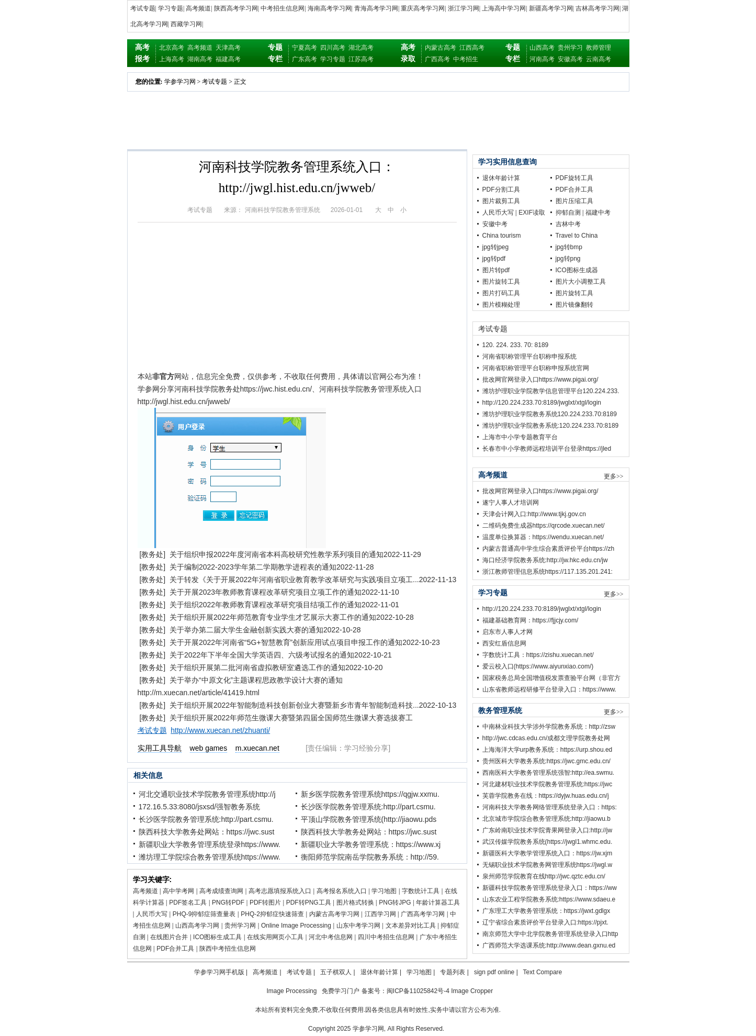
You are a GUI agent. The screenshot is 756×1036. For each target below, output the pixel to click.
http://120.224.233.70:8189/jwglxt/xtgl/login (542, 402)
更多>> (614, 476)
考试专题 (142, 8)
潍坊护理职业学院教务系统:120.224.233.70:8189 (550, 425)
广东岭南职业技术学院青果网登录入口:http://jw (547, 830)
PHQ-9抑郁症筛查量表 (204, 914)
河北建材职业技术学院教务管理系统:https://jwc (547, 784)
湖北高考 (361, 47)
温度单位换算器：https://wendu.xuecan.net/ (543, 537)
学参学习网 (180, 81)
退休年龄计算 (501, 178)
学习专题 (170, 8)
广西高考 (437, 59)
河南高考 (542, 59)
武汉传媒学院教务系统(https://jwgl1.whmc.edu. (547, 841)
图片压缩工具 (574, 201)
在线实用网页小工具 (275, 937)
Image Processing (291, 991)
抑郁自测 (568, 212)
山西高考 (542, 47)
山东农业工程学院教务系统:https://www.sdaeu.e (549, 899)
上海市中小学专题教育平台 (520, 437)
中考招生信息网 (282, 8)
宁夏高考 (304, 47)
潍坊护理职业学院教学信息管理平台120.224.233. (550, 391)
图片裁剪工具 (501, 201)
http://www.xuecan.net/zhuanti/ (220, 730)
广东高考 (304, 59)
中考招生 (465, 59)
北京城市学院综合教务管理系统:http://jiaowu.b (546, 818)
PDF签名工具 (188, 902)
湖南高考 (199, 59)
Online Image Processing (296, 925)
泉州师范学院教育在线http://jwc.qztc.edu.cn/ (543, 876)
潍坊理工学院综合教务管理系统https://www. (209, 857)
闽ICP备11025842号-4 (418, 991)
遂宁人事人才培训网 (510, 502)
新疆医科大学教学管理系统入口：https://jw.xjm (547, 853)
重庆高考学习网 (423, 8)
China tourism (501, 235)
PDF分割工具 (501, 189)
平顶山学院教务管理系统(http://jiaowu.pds (369, 819)
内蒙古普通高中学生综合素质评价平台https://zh (548, 548)
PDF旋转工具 (574, 178)
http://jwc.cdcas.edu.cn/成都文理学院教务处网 (546, 738)
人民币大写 (151, 914)
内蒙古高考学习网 (334, 914)
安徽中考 (494, 224)
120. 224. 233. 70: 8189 (515, 345)
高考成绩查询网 (221, 891)
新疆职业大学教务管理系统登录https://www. (209, 844)
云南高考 (598, 59)
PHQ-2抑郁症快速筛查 (272, 914)
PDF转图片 (265, 902)
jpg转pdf (494, 258)
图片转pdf (496, 270)
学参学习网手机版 (219, 972)
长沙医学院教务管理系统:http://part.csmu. (368, 807)
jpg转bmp (569, 247)
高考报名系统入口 (342, 891)
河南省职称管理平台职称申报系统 (529, 356)
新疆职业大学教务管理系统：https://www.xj (371, 844)
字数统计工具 (420, 891)
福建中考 (598, 212)
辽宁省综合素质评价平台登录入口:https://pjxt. (545, 922)
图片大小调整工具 (581, 281)
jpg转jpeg (495, 247)
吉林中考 (568, 224)
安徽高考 (570, 59)
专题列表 (452, 972)
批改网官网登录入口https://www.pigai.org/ (540, 379)
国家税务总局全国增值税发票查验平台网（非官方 (551, 678)
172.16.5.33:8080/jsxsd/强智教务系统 (200, 807)
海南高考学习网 (330, 8)
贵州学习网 (240, 925)
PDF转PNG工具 (308, 902)
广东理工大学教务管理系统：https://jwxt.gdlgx (546, 911)
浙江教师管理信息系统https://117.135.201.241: (547, 571)
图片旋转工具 (501, 281)
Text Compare (542, 972)
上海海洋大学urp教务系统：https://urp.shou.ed (547, 749)
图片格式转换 (355, 902)
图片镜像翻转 (574, 304)
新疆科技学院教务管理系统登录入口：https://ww (549, 888)
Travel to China (577, 235)
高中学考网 (178, 891)
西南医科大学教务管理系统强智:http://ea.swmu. (548, 772)
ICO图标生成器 (577, 270)
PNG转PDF (228, 902)
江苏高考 (361, 59)
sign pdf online (494, 972)
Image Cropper (472, 991)
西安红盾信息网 (504, 643)
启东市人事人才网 (507, 632)
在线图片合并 (169, 937)
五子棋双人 (336, 972)
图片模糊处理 (501, 304)
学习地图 (384, 891)
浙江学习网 (463, 8)
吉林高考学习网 (597, 8)
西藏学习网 (186, 24)
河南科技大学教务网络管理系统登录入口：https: (549, 807)
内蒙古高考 (440, 47)
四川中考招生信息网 (386, 937)
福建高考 (228, 59)
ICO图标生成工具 (217, 937)
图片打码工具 (501, 293)
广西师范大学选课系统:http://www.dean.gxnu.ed (549, 945)
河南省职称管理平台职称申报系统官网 (535, 368)
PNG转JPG (395, 902)
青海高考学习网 (376, 8)
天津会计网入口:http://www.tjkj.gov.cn (534, 514)
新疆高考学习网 (551, 8)
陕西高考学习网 (236, 8)
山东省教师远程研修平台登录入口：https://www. (549, 689)
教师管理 (598, 47)
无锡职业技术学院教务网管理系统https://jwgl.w (547, 864)
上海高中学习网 (504, 8)
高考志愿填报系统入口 (280, 891)
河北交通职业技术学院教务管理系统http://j (207, 794)
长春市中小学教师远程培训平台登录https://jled (547, 448)
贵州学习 (570, 47)
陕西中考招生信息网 (227, 948)
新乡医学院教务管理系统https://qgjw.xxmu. (370, 794)
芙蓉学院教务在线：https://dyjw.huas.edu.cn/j (545, 795)
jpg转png (568, 258)
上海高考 (171, 59)
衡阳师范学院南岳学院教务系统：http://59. (370, 857)
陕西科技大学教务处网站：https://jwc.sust (207, 832)
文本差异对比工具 (411, 925)
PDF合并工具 (175, 948)
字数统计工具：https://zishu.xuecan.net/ (538, 655)
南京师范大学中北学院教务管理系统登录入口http (550, 934)
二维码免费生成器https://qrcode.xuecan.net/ (543, 525)
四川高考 (332, 47)
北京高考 (171, 47)
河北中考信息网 (331, 937)
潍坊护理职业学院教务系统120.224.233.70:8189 (549, 414)
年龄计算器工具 (438, 902)
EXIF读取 (531, 212)
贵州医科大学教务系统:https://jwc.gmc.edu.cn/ (546, 761)
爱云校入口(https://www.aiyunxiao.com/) (538, 666)
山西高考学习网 (197, 925)
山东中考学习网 (358, 925)
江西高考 (471, 47)
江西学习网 (380, 914)
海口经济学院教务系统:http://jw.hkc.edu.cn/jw (545, 560)
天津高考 (228, 47)
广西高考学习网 (423, 914)
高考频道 (198, 8)
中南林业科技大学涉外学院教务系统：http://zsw (549, 726)
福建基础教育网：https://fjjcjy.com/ (530, 620)
